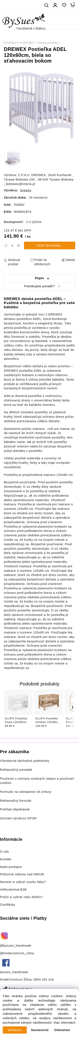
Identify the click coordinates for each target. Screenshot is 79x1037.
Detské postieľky (48, 42)
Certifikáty (7, 904)
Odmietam (62, 1030)
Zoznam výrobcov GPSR (18, 818)
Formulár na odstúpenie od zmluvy (25, 791)
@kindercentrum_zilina (17, 953)
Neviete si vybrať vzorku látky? (23, 882)
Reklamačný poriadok (16, 769)
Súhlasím (15, 1030)
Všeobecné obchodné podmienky (24, 760)
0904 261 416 (43, 979)
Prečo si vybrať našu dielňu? (21, 897)
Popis (39, 278)
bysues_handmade (14, 972)
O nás (4, 851)
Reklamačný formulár (16, 800)
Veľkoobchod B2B (13, 889)
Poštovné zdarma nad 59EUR (22, 874)
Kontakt (6, 859)
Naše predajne (11, 867)
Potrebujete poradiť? (39, 286)
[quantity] (12, 245)
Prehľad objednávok (15, 809)
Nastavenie (40, 1030)
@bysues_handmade (15, 945)
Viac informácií (64, 1022)
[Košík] (73, 5)
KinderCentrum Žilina (16, 979)
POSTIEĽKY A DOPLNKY (19, 42)
